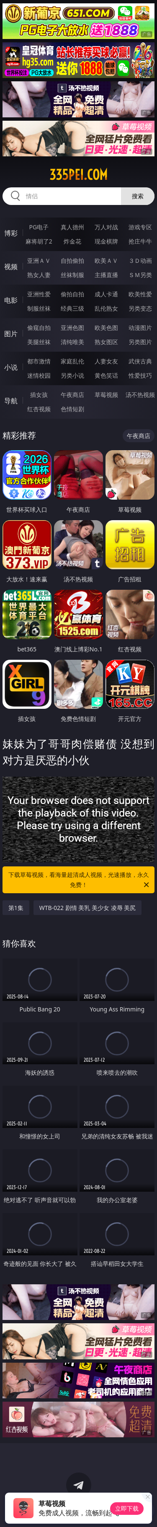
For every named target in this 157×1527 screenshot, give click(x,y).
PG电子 (39, 227)
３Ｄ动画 (140, 260)
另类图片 (140, 342)
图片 (11, 333)
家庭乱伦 (72, 361)
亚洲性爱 (39, 294)
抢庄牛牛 (140, 241)
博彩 (11, 233)
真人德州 (72, 227)
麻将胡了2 (39, 241)
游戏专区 (140, 227)
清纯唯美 (72, 342)
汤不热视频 (140, 395)
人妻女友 (106, 361)
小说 (11, 367)
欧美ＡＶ (106, 260)
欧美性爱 (140, 294)
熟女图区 (106, 342)
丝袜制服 (72, 275)
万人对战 (106, 227)
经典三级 (72, 308)
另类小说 (72, 375)
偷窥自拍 (39, 328)
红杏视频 (39, 409)
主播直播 (106, 275)
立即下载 (127, 1508)
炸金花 (72, 241)
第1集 (15, 908)
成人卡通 (106, 294)
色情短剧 (72, 409)
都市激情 (39, 361)
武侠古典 (140, 361)
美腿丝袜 (39, 342)
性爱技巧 (140, 375)
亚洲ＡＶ (39, 260)
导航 (11, 400)
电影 (11, 300)
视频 (11, 266)
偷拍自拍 (72, 294)
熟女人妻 (39, 275)
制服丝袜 (39, 308)
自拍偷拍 (72, 260)
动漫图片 (140, 328)
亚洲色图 (72, 328)
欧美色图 (106, 328)
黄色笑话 (106, 375)
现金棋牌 (106, 241)
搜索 (138, 196)
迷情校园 (39, 375)
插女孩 (39, 395)
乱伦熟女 (106, 308)
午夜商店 (72, 395)
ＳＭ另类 (140, 275)
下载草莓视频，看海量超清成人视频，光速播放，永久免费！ (79, 880)
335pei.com (78, 174)
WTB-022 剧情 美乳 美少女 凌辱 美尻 (87, 908)
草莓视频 (106, 395)
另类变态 (140, 308)
